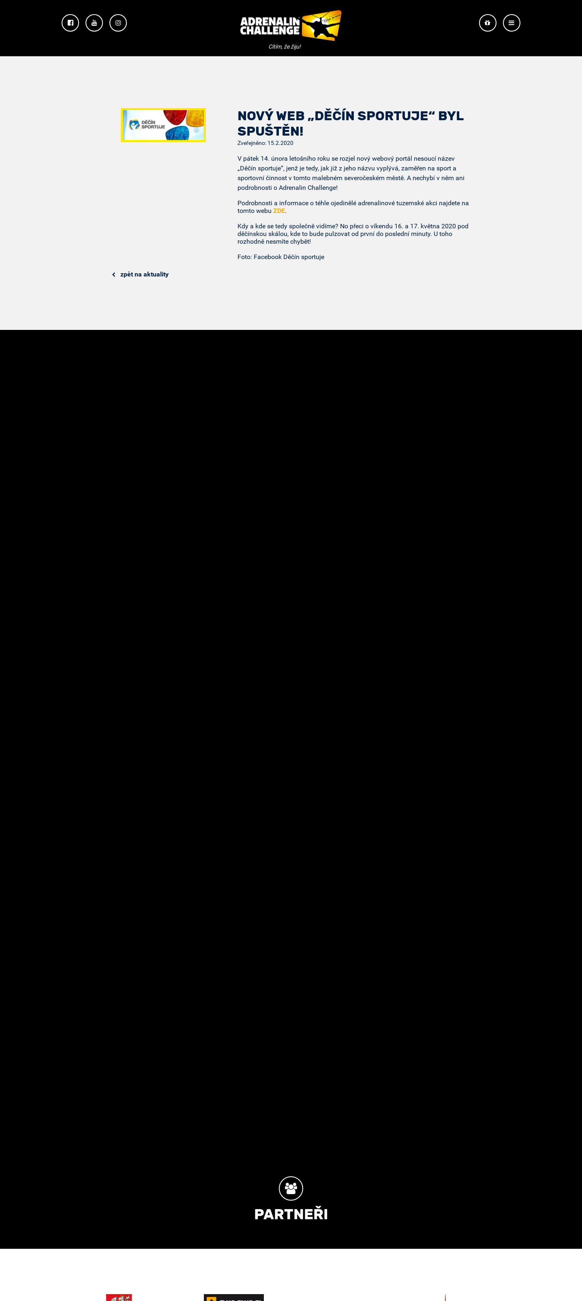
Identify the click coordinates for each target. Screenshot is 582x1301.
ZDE (279, 211)
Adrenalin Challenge (291, 29)
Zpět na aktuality (140, 274)
